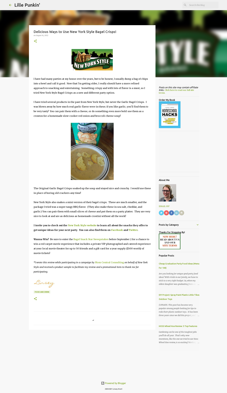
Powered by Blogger (113, 383)
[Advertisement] (92, 354)
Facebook (117, 230)
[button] (35, 41)
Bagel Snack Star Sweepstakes (91, 239)
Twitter (133, 230)
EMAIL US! (164, 206)
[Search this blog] (203, 5)
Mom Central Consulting (109, 262)
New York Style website (82, 225)
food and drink (42, 292)
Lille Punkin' (27, 5)
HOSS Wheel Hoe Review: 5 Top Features (178, 326)
